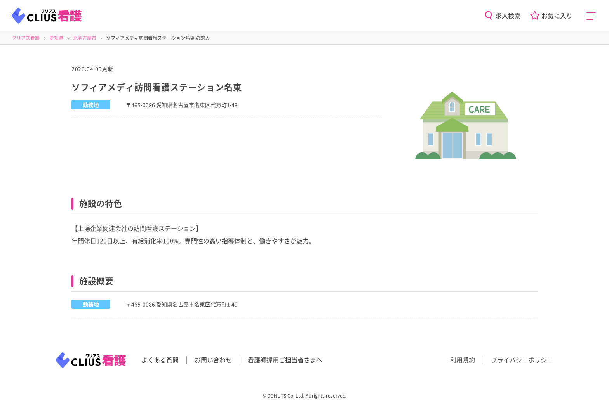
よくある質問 (160, 359)
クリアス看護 (26, 38)
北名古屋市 (84, 38)
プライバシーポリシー (522, 359)
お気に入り (556, 15)
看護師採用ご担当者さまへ (285, 359)
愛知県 (56, 38)
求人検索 (508, 15)
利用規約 (462, 359)
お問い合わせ (213, 359)
